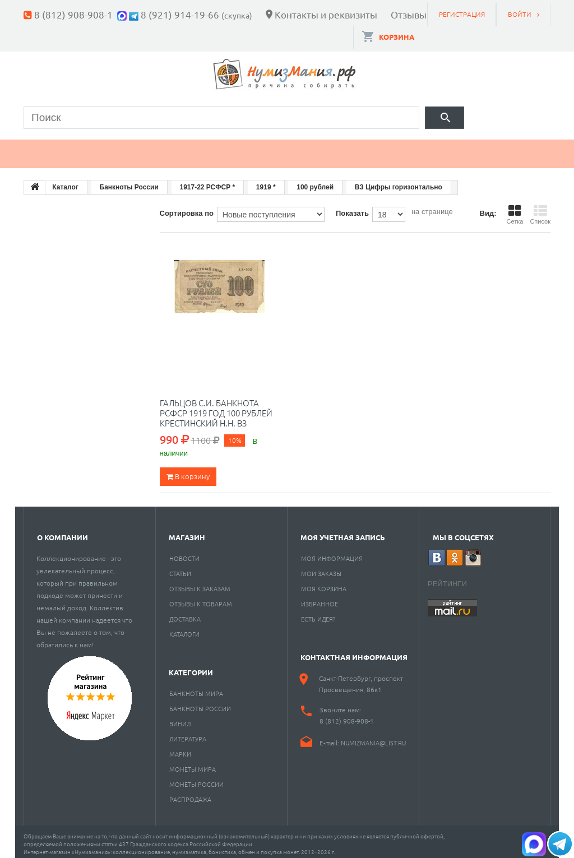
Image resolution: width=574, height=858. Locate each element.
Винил (180, 718)
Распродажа (190, 794)
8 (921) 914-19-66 (180, 14)
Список (540, 210)
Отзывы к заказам (199, 583)
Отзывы (409, 14)
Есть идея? (318, 613)
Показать (352, 208)
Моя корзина (323, 583)
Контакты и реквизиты (326, 14)
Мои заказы (321, 568)
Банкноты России (200, 703)
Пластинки (358, 149)
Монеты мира (192, 763)
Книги (279, 149)
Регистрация (462, 14)
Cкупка (510, 149)
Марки (213, 149)
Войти (519, 14)
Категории (191, 667)
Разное (439, 149)
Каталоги (184, 628)
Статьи (180, 568)
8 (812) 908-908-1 (73, 14)
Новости (184, 553)
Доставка (185, 613)
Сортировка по (187, 208)
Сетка (514, 210)
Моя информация (332, 553)
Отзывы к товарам (200, 598)
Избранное (319, 598)
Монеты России (196, 778)
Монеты (56, 149)
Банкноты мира (196, 688)
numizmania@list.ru (373, 737)
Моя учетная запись (342, 532)
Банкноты (137, 149)
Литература (187, 733)
